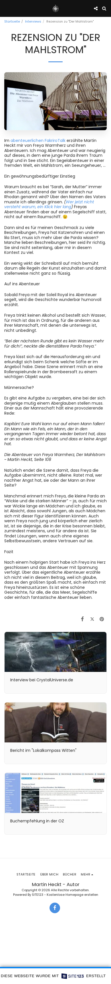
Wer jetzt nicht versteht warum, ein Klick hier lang (49, 204)
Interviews (33, 21)
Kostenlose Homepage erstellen (72, 894)
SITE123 (37, 894)
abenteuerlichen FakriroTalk (39, 140)
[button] (6, 8)
